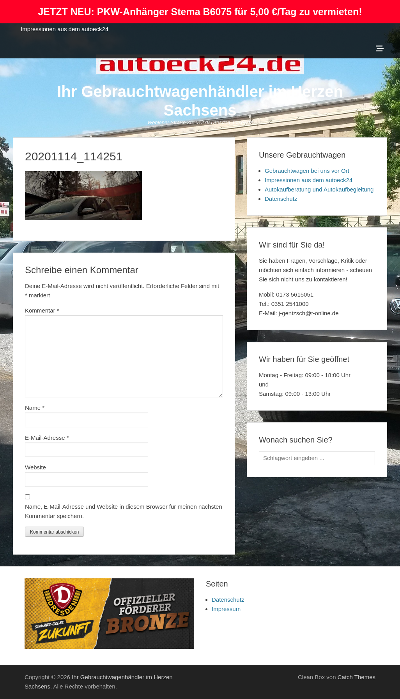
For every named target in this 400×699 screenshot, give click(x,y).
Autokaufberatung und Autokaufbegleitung (319, 189)
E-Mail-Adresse (47, 437)
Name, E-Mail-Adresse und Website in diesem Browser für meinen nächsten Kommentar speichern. (123, 511)
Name (34, 407)
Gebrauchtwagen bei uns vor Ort (307, 170)
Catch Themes (356, 677)
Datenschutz (281, 198)
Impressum (226, 609)
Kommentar (42, 310)
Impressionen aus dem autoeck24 (64, 29)
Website (35, 467)
